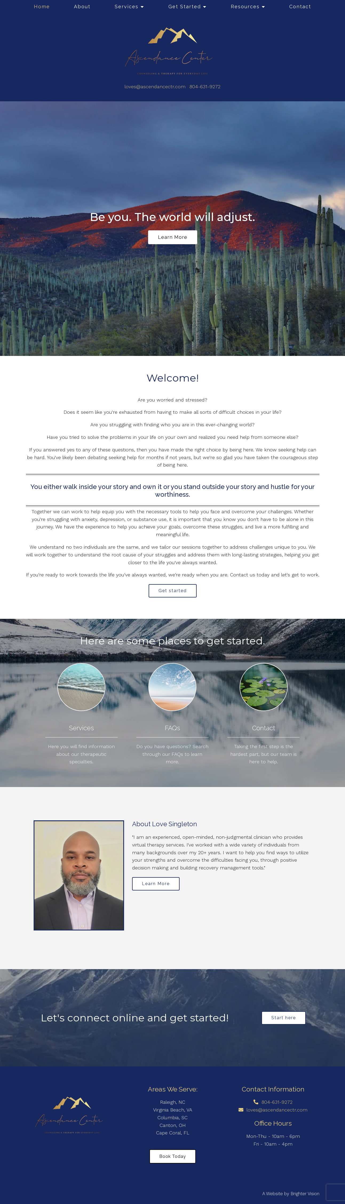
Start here (283, 1017)
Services (126, 6)
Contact (300, 6)
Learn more (172, 237)
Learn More (156, 883)
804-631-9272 (204, 86)
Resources (245, 6)
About (82, 6)
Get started (172, 590)
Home (42, 6)
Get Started (184, 6)
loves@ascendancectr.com (155, 86)
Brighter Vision (305, 1193)
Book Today (172, 1156)
